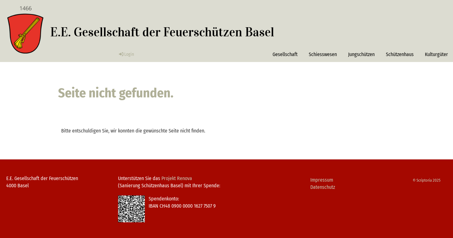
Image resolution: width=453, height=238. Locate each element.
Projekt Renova (176, 178)
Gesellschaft (285, 54)
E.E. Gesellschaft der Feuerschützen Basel (162, 32)
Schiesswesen (323, 54)
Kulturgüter (436, 54)
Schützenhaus (400, 54)
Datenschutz (322, 187)
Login (126, 54)
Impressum (321, 180)
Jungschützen (361, 54)
